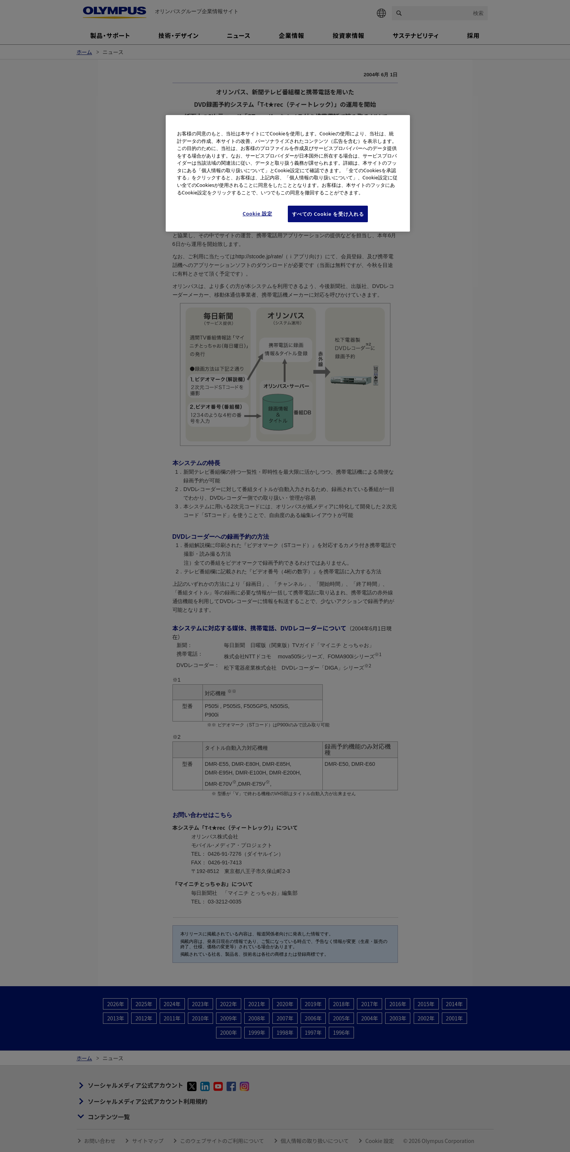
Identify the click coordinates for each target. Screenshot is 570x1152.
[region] (288, 173)
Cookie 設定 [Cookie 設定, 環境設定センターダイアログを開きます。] (257, 213)
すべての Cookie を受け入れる (328, 214)
